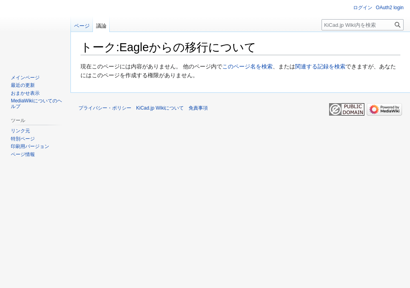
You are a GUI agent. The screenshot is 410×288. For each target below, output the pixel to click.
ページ (82, 26)
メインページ (25, 77)
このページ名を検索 (247, 66)
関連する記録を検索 (320, 66)
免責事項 (198, 108)
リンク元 (20, 131)
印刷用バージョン (30, 146)
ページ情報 (23, 154)
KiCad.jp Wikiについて (160, 108)
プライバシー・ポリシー (104, 108)
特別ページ (23, 139)
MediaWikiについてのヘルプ (36, 103)
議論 (101, 26)
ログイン (362, 7)
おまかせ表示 (25, 93)
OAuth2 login (390, 7)
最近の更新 (23, 85)
